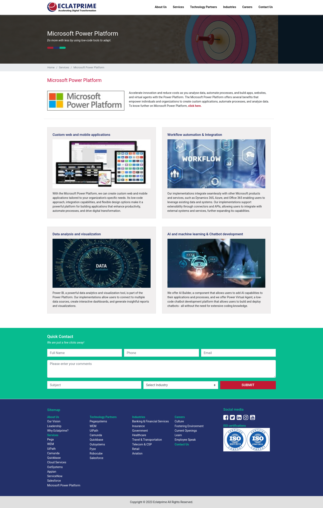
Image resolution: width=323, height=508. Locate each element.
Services (178, 7)
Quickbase (54, 457)
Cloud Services (56, 462)
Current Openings (186, 430)
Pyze (93, 449)
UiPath (51, 448)
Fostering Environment (189, 426)
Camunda (53, 453)
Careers (247, 7)
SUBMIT (248, 385)
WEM (50, 444)
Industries (229, 7)
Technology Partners (203, 7)
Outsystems (97, 444)
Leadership (54, 426)
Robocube (96, 453)
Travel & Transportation (147, 439)
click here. (195, 105)
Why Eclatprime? (57, 430)
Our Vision (53, 421)
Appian (51, 471)
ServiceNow (54, 476)
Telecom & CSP (142, 444)
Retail (135, 449)
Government (140, 430)
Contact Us (266, 7)
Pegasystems (98, 421)
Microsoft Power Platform (63, 485)
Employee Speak (185, 439)
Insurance (138, 426)
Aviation (137, 453)
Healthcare (139, 435)
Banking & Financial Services (150, 421)
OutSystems (55, 467)
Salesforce (54, 480)
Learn (178, 435)
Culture (179, 421)
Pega (50, 439)
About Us (161, 7)
